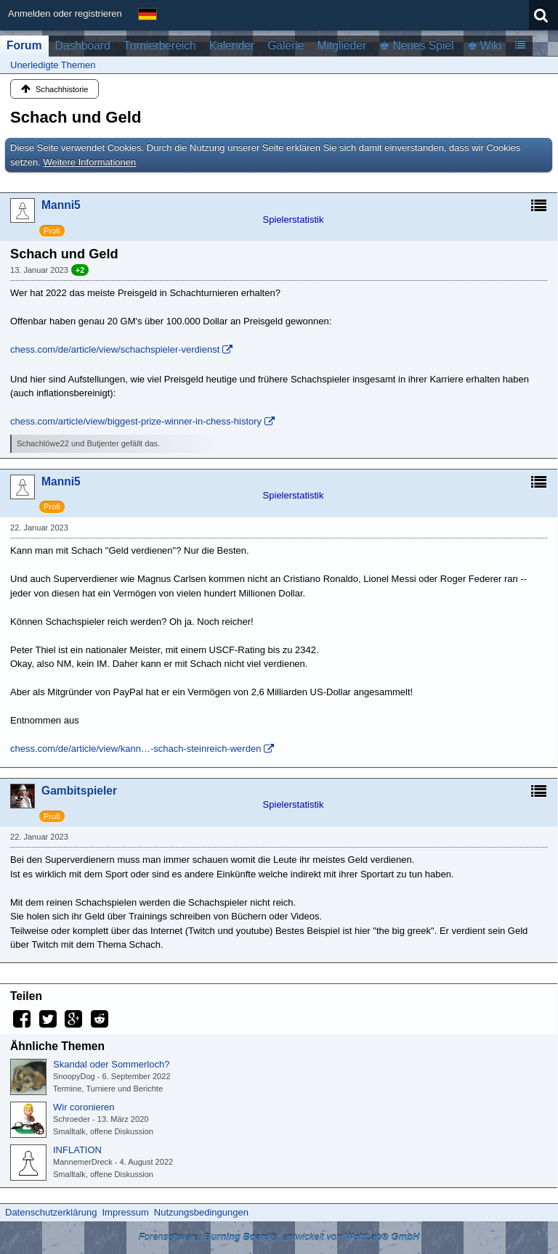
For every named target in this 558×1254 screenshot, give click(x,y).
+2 (80, 270)
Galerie (285, 45)
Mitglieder (341, 45)
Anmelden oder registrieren (65, 13)
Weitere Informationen (90, 162)
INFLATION (77, 1149)
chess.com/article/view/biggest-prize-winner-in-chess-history (136, 421)
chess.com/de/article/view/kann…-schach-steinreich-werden (135, 748)
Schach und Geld (75, 117)
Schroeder (71, 1119)
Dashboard (82, 45)
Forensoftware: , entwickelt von (279, 1237)
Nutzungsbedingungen (201, 1212)
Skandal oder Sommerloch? (111, 1064)
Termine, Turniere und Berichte (108, 1088)
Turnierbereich (160, 45)
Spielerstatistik (293, 219)
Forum (24, 45)
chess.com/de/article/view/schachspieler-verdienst (114, 349)
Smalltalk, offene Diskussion (103, 1131)
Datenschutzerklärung (51, 1212)
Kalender (231, 45)
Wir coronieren (84, 1107)
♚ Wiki (484, 45)
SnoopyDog (74, 1076)
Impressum (125, 1212)
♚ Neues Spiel (416, 45)
